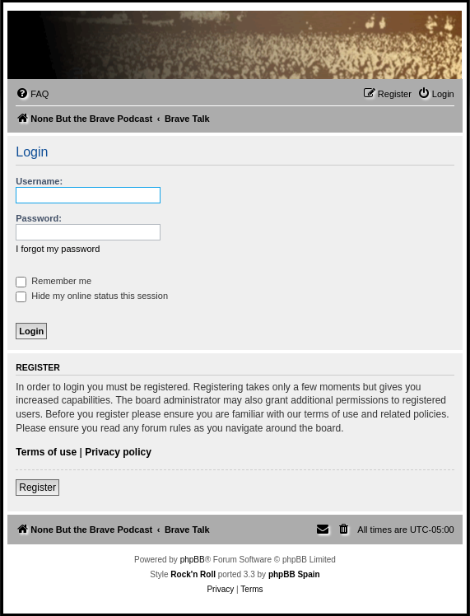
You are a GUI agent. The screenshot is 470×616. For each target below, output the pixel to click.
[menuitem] (32, 94)
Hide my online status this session (92, 296)
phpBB (192, 559)
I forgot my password (58, 249)
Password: (39, 218)
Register (37, 487)
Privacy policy (118, 452)
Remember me (53, 281)
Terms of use (46, 452)
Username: (39, 181)
